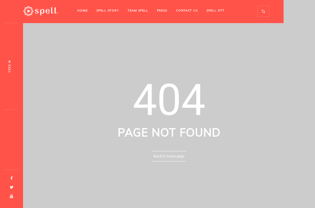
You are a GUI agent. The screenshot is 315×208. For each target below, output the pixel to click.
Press (162, 10)
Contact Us (187, 10)
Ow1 (9, 66)
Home (82, 10)
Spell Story (107, 10)
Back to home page (169, 156)
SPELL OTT (215, 10)
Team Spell (138, 10)
